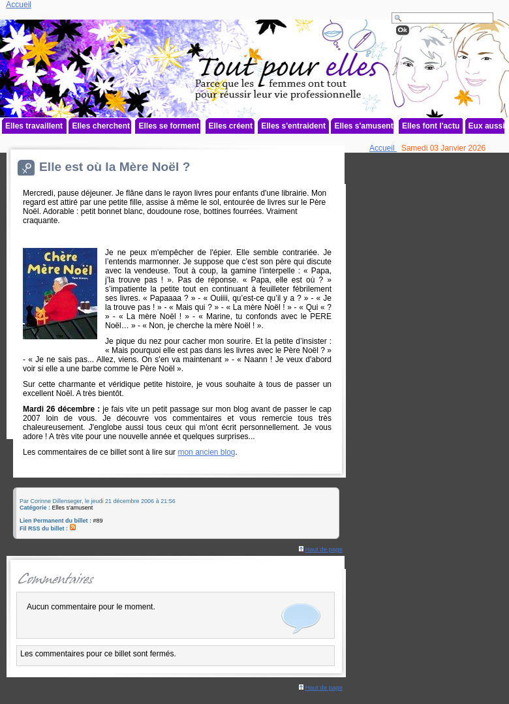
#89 (98, 520)
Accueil (18, 4)
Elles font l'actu (430, 125)
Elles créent (232, 125)
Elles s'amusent (363, 125)
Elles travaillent (34, 125)
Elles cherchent (101, 125)
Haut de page (324, 549)
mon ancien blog (206, 452)
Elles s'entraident (293, 125)
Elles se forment (168, 125)
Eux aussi (487, 125)
